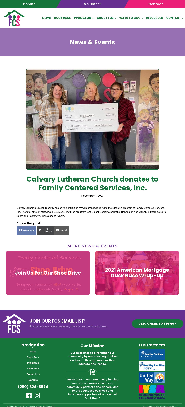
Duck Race (62, 18)
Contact (173, 18)
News (46, 18)
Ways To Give (129, 18)
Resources (154, 18)
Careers (33, 378)
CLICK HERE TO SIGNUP (157, 323)
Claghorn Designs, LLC (168, 406)
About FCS (105, 18)
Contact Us (33, 373)
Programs (82, 18)
